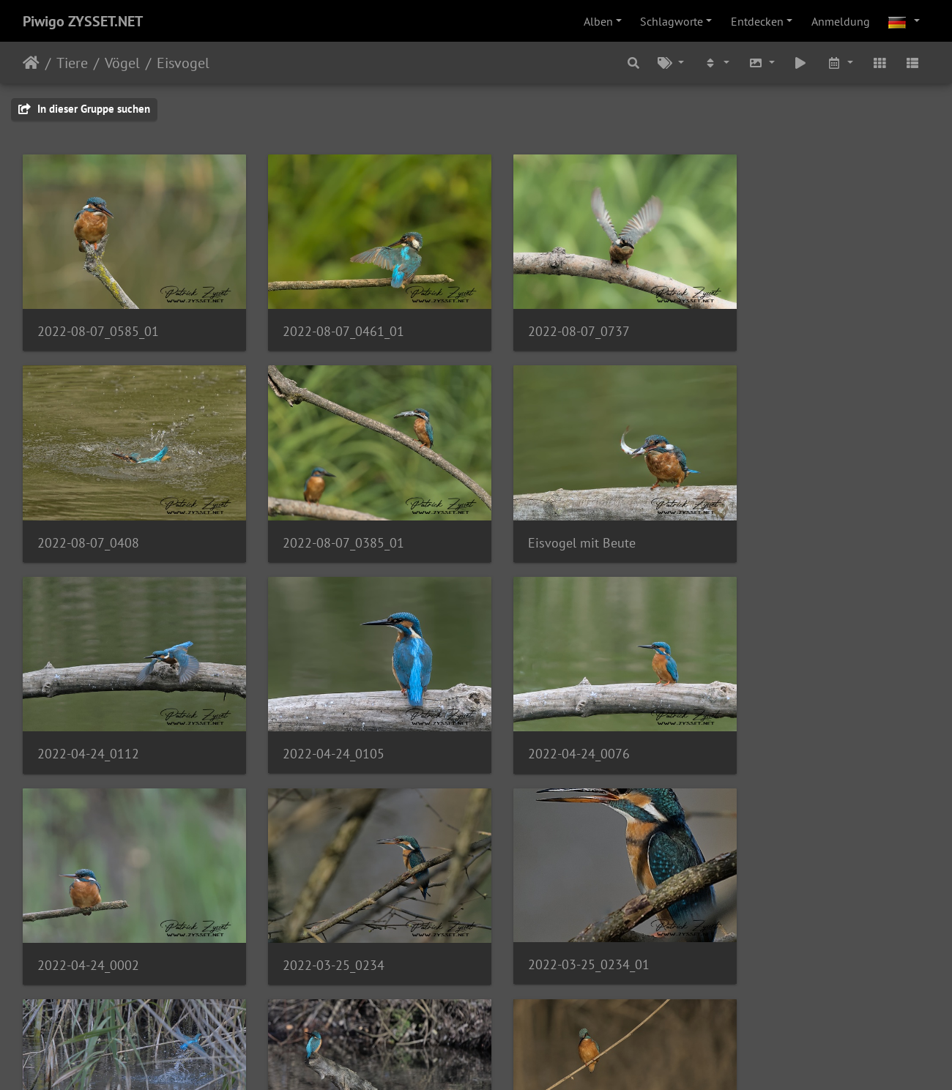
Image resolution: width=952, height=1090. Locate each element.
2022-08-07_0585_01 (98, 322)
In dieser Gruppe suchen (84, 109)
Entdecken (757, 21)
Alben (598, 21)
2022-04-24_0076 (88, 726)
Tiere (72, 62)
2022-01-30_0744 (552, 928)
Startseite (31, 63)
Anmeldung (840, 21)
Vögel (122, 62)
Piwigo (506, 1059)
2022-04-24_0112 (552, 524)
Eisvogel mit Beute (323, 524)
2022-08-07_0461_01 (330, 322)
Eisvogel (183, 62)
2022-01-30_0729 (320, 928)
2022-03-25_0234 (552, 726)
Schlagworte (671, 21)
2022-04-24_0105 (785, 523)
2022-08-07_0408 (785, 322)
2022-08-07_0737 (552, 321)
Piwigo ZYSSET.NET (83, 21)
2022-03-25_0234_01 (794, 725)
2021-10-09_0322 (88, 928)
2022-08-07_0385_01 (98, 524)
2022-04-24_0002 (320, 726)
